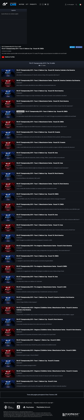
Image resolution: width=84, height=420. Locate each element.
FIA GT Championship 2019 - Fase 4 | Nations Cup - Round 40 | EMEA (46, 111)
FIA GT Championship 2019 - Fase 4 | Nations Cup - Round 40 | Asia (37, 153)
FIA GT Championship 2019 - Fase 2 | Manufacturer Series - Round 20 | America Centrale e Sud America (48, 80)
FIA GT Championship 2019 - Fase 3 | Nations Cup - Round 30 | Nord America (39, 173)
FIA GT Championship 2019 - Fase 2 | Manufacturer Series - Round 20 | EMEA (40, 122)
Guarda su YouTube (10, 57)
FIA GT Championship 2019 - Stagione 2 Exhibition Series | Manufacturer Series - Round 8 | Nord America (48, 330)
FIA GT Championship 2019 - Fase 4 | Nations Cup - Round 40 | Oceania (38, 132)
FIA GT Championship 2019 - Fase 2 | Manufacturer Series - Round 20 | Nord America (42, 101)
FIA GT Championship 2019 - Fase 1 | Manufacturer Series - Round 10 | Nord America (42, 184)
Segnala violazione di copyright (43, 402)
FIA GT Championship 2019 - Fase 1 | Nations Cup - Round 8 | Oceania (37, 360)
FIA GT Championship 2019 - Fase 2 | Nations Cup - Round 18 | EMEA (37, 256)
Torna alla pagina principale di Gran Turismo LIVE (42, 394)
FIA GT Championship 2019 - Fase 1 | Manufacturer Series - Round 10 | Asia (39, 225)
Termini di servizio (9, 402)
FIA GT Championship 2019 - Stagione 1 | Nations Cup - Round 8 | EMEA (38, 340)
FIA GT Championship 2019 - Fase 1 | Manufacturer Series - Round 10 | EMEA (40, 204)
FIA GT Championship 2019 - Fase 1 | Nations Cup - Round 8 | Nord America (39, 319)
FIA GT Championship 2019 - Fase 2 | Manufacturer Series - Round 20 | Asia (39, 163)
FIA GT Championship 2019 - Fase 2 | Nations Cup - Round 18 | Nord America (39, 235)
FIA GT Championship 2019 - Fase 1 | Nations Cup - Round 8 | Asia (36, 381)
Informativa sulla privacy (24, 402)
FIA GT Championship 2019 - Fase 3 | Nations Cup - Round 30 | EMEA (37, 194)
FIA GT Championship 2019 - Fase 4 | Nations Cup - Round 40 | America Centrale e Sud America (45, 70)
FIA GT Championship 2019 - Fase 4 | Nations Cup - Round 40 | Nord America (39, 91)
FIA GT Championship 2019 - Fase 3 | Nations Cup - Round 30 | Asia (37, 215)
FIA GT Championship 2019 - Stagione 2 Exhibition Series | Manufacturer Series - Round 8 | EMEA (46, 350)
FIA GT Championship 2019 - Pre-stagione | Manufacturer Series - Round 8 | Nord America (44, 246)
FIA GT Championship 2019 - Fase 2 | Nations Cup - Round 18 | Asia (37, 276)
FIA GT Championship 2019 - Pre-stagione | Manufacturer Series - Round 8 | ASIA (41, 287)
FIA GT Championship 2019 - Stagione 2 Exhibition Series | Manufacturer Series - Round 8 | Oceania (47, 371)
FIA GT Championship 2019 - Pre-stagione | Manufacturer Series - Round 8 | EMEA (41, 266)
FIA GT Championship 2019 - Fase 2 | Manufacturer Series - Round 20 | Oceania (40, 142)
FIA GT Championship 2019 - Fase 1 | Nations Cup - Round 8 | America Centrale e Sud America (45, 297)
